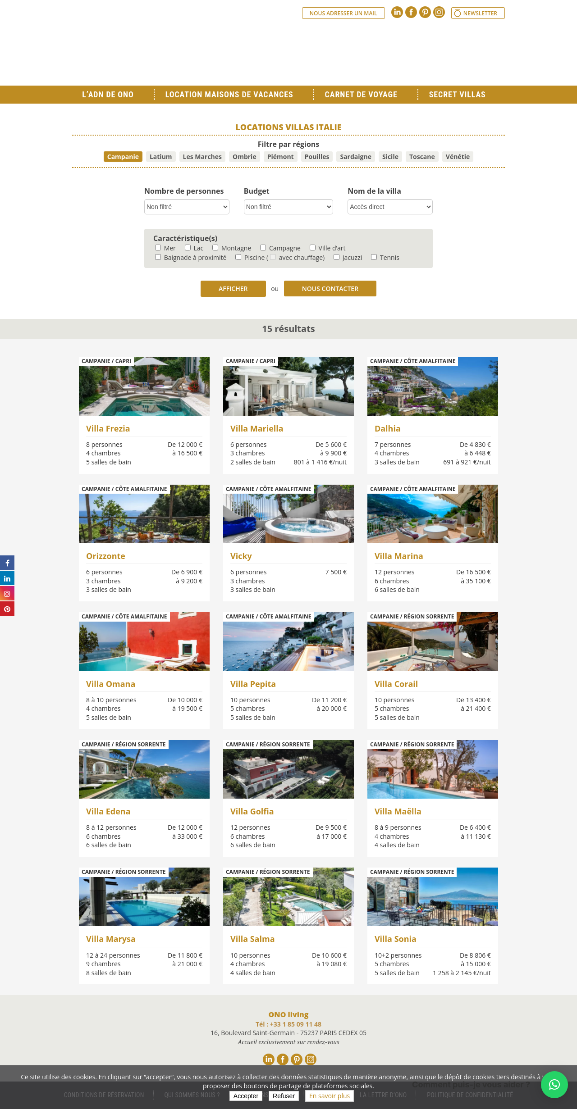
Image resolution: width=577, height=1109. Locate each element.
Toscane (422, 156)
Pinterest (425, 12)
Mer (165, 248)
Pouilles (317, 156)
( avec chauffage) (295, 257)
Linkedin (397, 12)
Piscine (250, 257)
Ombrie (244, 156)
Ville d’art (328, 248)
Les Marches (202, 156)
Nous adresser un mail (343, 13)
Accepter (246, 1096)
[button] (554, 1084)
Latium (161, 156)
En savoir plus (329, 1095)
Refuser (284, 1096)
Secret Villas (457, 94)
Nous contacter (330, 288)
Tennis (385, 257)
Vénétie (458, 156)
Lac (194, 248)
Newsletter (480, 13)
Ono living (171, 49)
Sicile (390, 156)
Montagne (231, 248)
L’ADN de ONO (107, 94)
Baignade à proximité (190, 257)
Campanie (123, 156)
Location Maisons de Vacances (229, 94)
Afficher (233, 288)
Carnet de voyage (361, 94)
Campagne (280, 248)
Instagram (439, 12)
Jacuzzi (348, 257)
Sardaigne (355, 156)
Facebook (411, 12)
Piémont (280, 156)
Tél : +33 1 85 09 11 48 (288, 1024)
